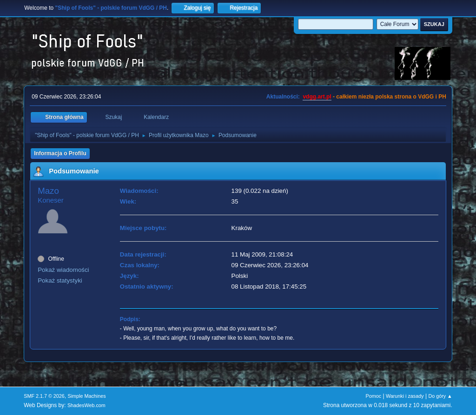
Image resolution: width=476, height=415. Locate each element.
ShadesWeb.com (86, 405)
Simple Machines (87, 396)
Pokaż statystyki (60, 280)
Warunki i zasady (405, 396)
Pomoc (374, 396)
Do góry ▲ (440, 396)
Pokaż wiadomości (63, 269)
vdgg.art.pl (317, 96)
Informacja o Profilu (60, 153)
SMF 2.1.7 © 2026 (44, 396)
